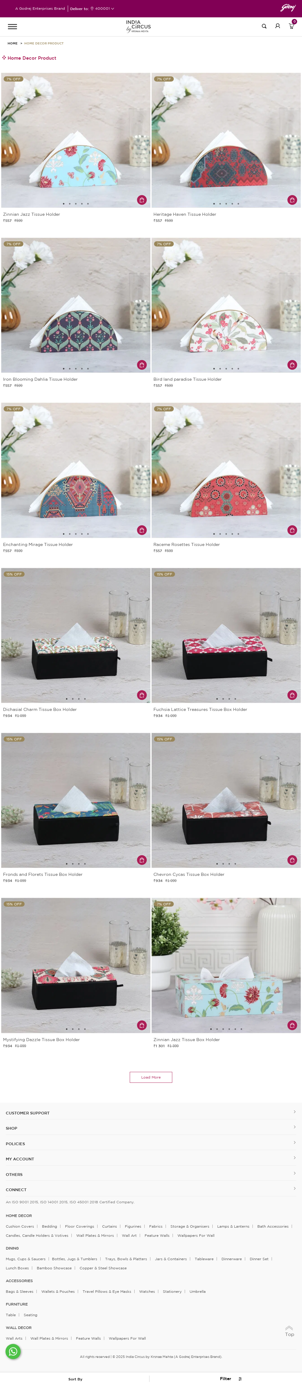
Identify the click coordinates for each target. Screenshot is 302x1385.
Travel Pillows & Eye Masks (107, 1291)
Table (11, 1315)
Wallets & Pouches (58, 1291)
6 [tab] (242, 1029)
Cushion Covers (20, 1226)
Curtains (109, 1226)
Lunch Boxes (17, 1268)
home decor (19, 1216)
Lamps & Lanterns (233, 1226)
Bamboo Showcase (54, 1268)
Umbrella (198, 1291)
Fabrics (156, 1226)
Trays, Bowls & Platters (126, 1259)
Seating (30, 1315)
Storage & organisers (189, 1226)
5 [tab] (88, 204)
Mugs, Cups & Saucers (26, 1259)
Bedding (49, 1226)
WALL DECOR (19, 1328)
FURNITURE (17, 1304)
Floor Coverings (79, 1226)
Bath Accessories (273, 1226)
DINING (12, 1248)
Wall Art (129, 1235)
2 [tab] (70, 204)
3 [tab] (76, 204)
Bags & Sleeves (19, 1291)
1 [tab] (64, 204)
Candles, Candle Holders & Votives (37, 1235)
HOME (13, 43)
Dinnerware (231, 1259)
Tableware (204, 1259)
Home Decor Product (43, 43)
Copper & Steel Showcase (103, 1268)
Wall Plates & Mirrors (95, 1235)
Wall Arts (14, 1338)
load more (151, 1077)
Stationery (172, 1291)
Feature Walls (157, 1235)
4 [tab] (82, 204)
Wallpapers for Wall (195, 1235)
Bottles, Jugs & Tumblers (74, 1259)
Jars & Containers (171, 1259)
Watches (147, 1291)
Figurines (133, 1226)
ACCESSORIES (19, 1281)
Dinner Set (259, 1259)
